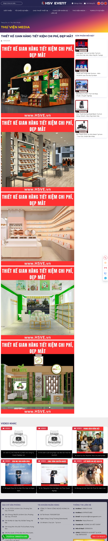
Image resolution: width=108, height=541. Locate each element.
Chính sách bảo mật (87, 494)
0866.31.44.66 (87, 432)
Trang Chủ (4, 22)
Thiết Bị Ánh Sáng (33, 498)
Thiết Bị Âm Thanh (33, 494)
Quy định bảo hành (7, 515)
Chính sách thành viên (88, 504)
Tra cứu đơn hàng (6, 521)
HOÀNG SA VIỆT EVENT (92, 448)
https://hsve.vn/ (87, 444)
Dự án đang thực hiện (61, 494)
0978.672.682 (87, 436)
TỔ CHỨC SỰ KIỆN (22, 10)
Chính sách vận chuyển (88, 498)
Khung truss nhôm (33, 504)
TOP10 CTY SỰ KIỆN (97, 10)
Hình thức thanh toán (87, 501)
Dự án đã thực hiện (60, 491)
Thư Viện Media (15, 22)
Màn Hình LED (32, 501)
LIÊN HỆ (54, 13)
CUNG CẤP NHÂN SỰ (61, 10)
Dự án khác (57, 501)
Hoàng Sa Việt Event (33, 537)
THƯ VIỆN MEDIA (80, 10)
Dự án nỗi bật (58, 498)
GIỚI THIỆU (8, 10)
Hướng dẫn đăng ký (7, 524)
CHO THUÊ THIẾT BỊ (41, 10)
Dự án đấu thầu (59, 504)
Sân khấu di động (33, 507)
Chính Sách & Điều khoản (89, 491)
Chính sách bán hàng (8, 518)
